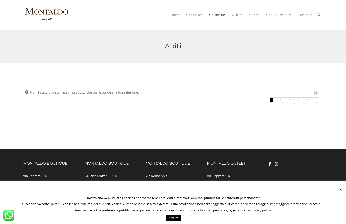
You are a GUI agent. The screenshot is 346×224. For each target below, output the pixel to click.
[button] (319, 15)
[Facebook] (270, 164)
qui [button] (141, 210)
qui (320, 204)
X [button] (341, 189)
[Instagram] (276, 164)
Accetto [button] (174, 218)
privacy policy (261, 210)
